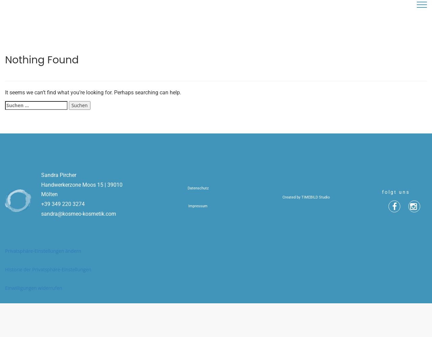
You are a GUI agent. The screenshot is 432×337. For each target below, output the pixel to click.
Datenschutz (198, 188)
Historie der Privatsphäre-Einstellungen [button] (48, 269)
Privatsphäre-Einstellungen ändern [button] (43, 251)
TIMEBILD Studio (315, 197)
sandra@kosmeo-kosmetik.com (78, 214)
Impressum (198, 206)
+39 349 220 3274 (63, 204)
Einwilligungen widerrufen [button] (33, 288)
